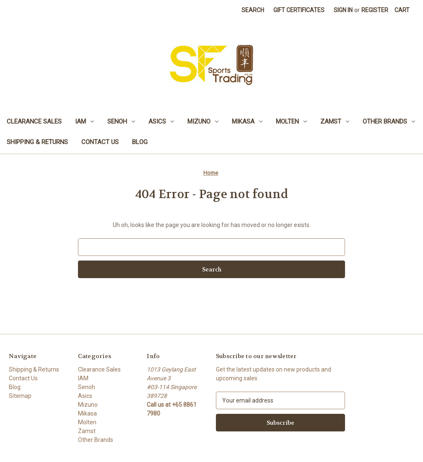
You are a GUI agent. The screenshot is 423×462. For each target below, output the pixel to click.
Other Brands (389, 121)
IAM (84, 121)
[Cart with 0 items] (402, 10)
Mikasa (247, 121)
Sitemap (20, 395)
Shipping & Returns (37, 142)
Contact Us (100, 142)
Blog (140, 142)
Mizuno (202, 121)
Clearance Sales (34, 121)
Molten (291, 121)
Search (252, 10)
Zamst (334, 121)
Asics (161, 121)
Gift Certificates (298, 10)
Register (374, 10)
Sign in (343, 10)
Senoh (121, 121)
